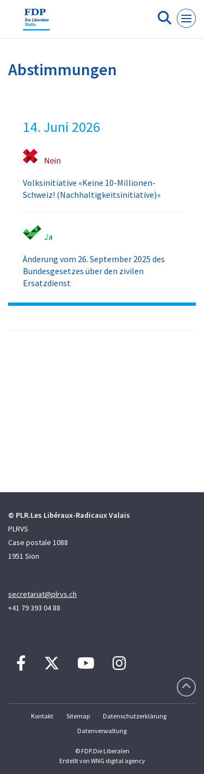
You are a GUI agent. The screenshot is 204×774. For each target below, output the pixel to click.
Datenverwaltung (102, 731)
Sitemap (78, 716)
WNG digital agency (118, 761)
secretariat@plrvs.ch (42, 594)
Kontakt (42, 716)
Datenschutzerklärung (134, 716)
